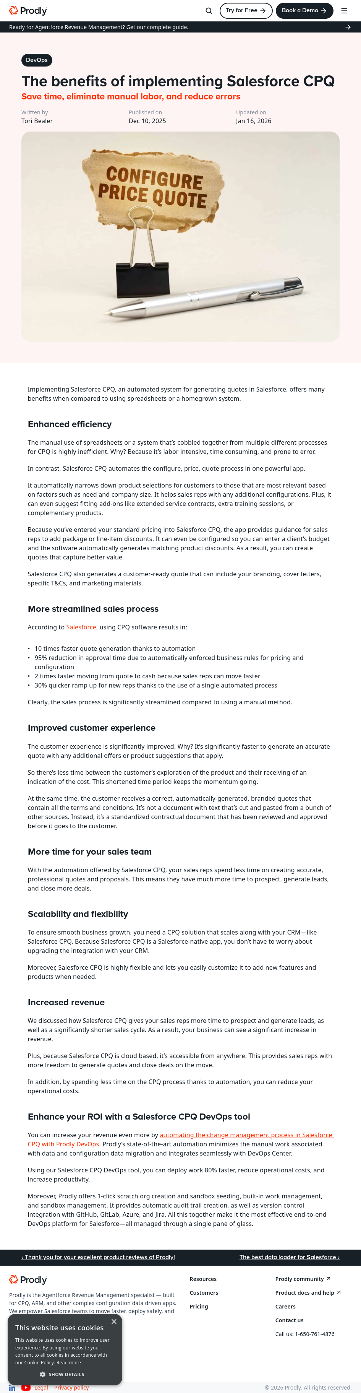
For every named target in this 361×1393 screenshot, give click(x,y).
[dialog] (65, 1349)
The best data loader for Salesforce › (290, 1257)
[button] (65, 1374)
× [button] (114, 1322)
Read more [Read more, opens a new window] (69, 1362)
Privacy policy (71, 1387)
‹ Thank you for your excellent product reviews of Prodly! (98, 1257)
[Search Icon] (209, 10)
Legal (41, 1387)
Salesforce (81, 627)
